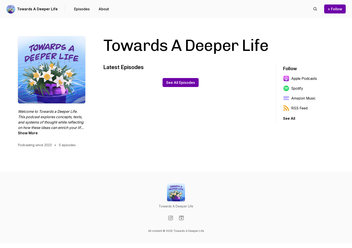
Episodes (82, 9)
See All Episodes (180, 82)
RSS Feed (295, 108)
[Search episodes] (315, 9)
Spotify (293, 88)
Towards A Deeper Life (37, 9)
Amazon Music (299, 98)
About (104, 9)
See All (289, 118)
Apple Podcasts (300, 78)
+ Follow (335, 9)
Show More (28, 133)
